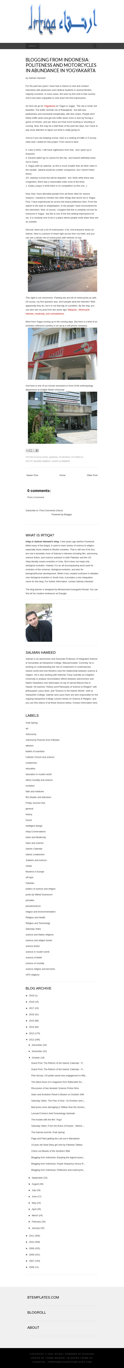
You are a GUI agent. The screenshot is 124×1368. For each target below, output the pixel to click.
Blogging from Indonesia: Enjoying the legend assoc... (58, 1157)
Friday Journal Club (35, 803)
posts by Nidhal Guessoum (39, 894)
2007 (31, 1261)
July (34, 1190)
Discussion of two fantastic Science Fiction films (55, 1088)
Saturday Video (33, 929)
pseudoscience (33, 906)
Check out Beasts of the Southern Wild (50, 1151)
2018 (31, 1001)
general (53, 457)
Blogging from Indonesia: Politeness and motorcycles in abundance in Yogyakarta (61, 65)
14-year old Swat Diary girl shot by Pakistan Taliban (56, 1144)
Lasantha (38, 1362)
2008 (31, 1254)
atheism (30, 745)
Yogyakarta (49, 106)
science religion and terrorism (40, 969)
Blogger (68, 514)
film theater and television (38, 797)
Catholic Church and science (40, 757)
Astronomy (31, 734)
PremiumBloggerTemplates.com (70, 1362)
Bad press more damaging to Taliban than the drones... (58, 1107)
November (37, 1051)
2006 (31, 1267)
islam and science (34, 843)
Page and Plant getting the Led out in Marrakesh (55, 1138)
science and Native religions (40, 934)
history (29, 814)
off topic (29, 877)
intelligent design (34, 825)
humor (29, 820)
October (36, 1057)
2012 (31, 1039)
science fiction (33, 946)
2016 (31, 1014)
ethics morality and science (39, 780)
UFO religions (32, 974)
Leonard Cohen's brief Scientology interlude (53, 1113)
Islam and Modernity (36, 837)
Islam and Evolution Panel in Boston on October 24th (57, 1094)
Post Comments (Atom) (51, 510)
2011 (31, 1235)
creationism (31, 762)
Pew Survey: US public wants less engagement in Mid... (59, 1075)
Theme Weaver (55, 1358)
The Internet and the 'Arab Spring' (48, 1132)
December (37, 1045)
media (29, 866)
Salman (29, 659)
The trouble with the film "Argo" (46, 1119)
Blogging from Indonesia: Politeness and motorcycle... (58, 1170)
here (95, 702)
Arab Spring (32, 722)
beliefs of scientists (35, 751)
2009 (31, 1248)
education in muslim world (39, 774)
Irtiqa (58, 1354)
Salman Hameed (42, 461)
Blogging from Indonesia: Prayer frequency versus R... (58, 1163)
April (34, 1209)
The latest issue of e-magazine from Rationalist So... (57, 1082)
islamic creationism (35, 854)
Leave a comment (61, 461)
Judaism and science (36, 860)
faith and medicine (35, 791)
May (34, 1203)
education (30, 768)
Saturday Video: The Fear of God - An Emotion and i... (58, 1100)
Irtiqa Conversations (36, 831)
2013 (31, 1033)
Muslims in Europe (35, 871)
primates (30, 900)
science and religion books (39, 940)
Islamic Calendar (34, 848)
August (35, 1184)
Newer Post (32, 475)
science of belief (34, 957)
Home (63, 475)
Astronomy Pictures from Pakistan (43, 740)
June (34, 1196)
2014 (31, 1027)
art (27, 728)
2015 (31, 1020)
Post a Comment (35, 497)
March (35, 1215)
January (36, 1228)
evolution (42, 457)
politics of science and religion (41, 888)
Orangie (62, 593)
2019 (31, 995)
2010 (31, 1242)
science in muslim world (37, 951)
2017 (31, 1008)
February (36, 1221)
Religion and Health (35, 917)
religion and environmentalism (41, 911)
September (37, 1177)
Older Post (92, 475)
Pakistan (30, 883)
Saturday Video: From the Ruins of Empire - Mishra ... (58, 1126)
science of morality (35, 963)
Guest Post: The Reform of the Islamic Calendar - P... (57, 1063)
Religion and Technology (38, 923)
